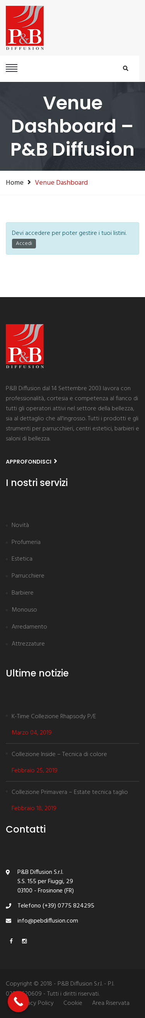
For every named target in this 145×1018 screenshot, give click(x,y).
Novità (20, 525)
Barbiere (23, 593)
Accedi (24, 243)
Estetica (22, 559)
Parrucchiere (28, 576)
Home (15, 182)
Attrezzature (28, 644)
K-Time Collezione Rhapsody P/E (54, 717)
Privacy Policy (35, 1003)
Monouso (24, 610)
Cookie (72, 1003)
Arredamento (29, 627)
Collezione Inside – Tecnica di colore (59, 754)
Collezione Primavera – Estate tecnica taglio (70, 792)
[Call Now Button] (18, 1001)
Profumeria (26, 542)
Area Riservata (111, 1003)
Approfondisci (31, 461)
